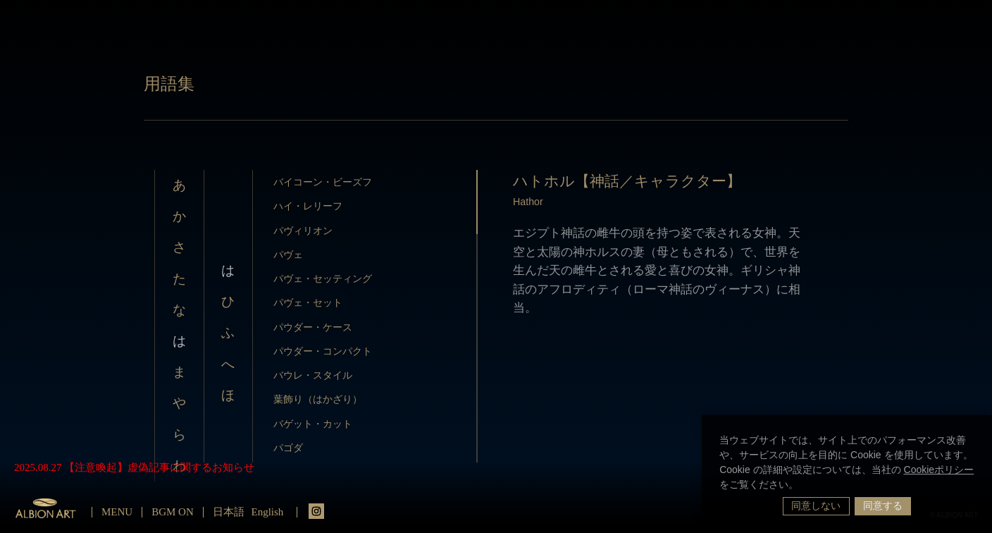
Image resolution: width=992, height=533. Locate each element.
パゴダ (288, 447)
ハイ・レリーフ (307, 206)
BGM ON (172, 511)
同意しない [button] (816, 505)
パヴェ (288, 254)
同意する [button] (883, 505)
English (268, 511)
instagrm (316, 511)
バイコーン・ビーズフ (322, 182)
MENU (116, 511)
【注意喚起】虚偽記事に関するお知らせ (159, 467)
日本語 (228, 511)
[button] (803, 486)
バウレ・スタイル (312, 375)
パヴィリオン (303, 230)
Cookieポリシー (939, 469)
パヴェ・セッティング (322, 278)
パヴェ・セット (307, 302)
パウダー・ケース (312, 327)
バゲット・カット (312, 423)
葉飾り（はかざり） (317, 399)
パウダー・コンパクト (322, 351)
